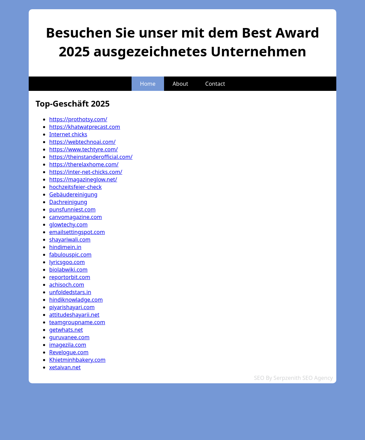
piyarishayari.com (72, 307)
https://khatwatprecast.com (84, 126)
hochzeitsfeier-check (75, 187)
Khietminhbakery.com (77, 359)
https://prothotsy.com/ (78, 119)
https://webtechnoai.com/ (82, 142)
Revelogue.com (69, 352)
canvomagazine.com (75, 217)
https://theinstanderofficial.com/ (91, 157)
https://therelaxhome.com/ (84, 164)
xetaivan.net (65, 367)
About (180, 83)
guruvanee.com (69, 337)
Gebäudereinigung (73, 194)
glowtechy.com (68, 224)
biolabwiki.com (68, 269)
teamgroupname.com (77, 322)
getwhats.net (66, 329)
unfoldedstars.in (70, 292)
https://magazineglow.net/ (83, 179)
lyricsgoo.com (67, 262)
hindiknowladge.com (76, 299)
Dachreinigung (68, 202)
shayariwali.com (70, 239)
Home (148, 83)
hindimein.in (65, 247)
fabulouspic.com (70, 254)
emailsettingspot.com (77, 232)
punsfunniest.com (72, 209)
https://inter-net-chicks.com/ (85, 172)
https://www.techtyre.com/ (83, 149)
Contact (215, 83)
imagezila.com (67, 344)
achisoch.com (66, 284)
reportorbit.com (69, 277)
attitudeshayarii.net (74, 314)
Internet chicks (68, 134)
